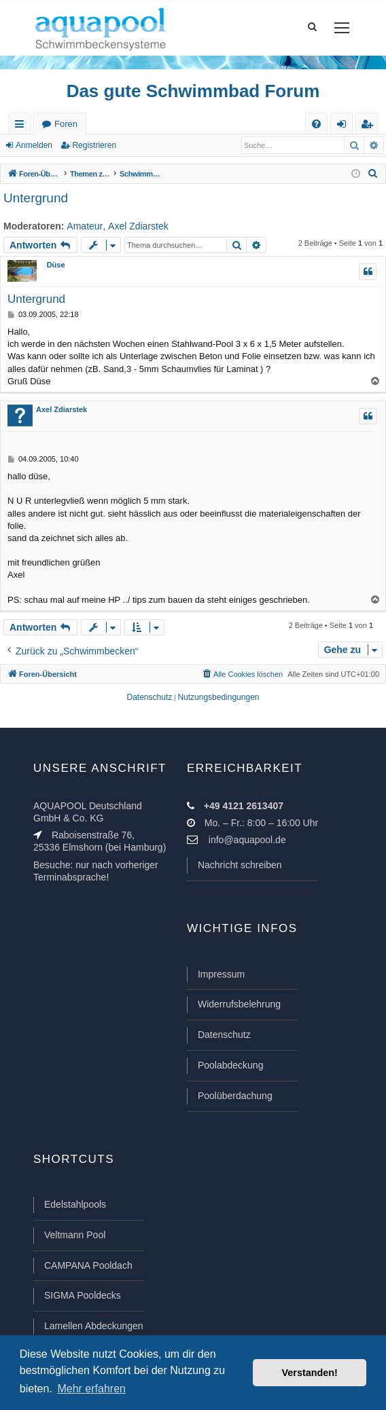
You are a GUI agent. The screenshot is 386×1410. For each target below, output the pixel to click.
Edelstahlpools (75, 1204)
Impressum (221, 974)
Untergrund (35, 198)
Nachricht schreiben (240, 864)
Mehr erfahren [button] (91, 1388)
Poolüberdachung (235, 1095)
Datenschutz (224, 1034)
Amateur (85, 226)
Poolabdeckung (231, 1065)
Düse (56, 265)
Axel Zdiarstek (138, 226)
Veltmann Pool (74, 1234)
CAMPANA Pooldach (88, 1265)
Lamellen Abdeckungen (93, 1325)
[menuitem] (316, 123)
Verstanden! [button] (310, 1372)
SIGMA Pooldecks (82, 1295)
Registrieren (94, 145)
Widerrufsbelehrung (239, 1004)
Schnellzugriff (22, 126)
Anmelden (34, 145)
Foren (65, 124)
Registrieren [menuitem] (369, 126)
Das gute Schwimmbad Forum (193, 91)
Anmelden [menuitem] (344, 126)
